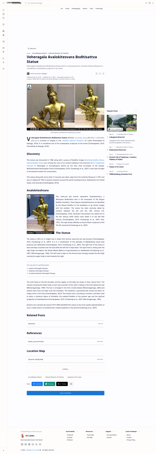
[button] (3, 2)
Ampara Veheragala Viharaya (38, 268)
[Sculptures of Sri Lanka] (74, 377)
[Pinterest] (29, 444)
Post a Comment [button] (65, 393)
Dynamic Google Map (35, 359)
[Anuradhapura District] (35, 377)
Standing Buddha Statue (94, 160)
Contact (129, 437)
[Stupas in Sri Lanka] (123, 164)
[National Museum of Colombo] (54, 377)
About (129, 435)
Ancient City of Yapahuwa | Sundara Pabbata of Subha (122, 158)
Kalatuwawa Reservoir (117, 150)
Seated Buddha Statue (35, 163)
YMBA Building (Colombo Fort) (120, 174)
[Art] (62, 8)
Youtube (69, 437)
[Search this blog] (37, 3)
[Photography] (76, 8)
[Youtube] (25, 444)
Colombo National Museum (72, 140)
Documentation (112, 435)
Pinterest (70, 440)
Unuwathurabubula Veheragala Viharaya (42, 273)
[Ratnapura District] (123, 147)
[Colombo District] (123, 134)
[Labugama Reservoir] (122, 123)
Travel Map (90, 435)
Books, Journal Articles (36, 341)
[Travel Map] (99, 8)
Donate (109, 437)
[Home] (3, 10)
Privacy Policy (131, 440)
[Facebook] (22, 444)
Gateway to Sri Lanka (33, 450)
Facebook (70, 435)
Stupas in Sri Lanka (116, 167)
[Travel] (67, 8)
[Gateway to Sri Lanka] (13, 3)
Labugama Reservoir (117, 137)
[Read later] (96, 73)
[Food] (91, 8)
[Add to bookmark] (134, 116)
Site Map (89, 437)
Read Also (31, 324)
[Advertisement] (80, 28)
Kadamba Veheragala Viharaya (39, 271)
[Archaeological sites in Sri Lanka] (127, 154)
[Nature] (85, 8)
